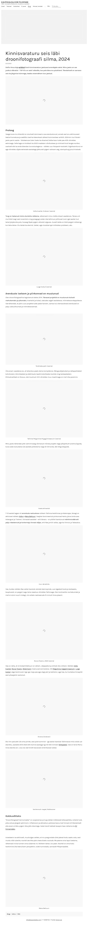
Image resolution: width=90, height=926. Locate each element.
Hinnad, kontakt (38, 6)
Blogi (29, 6)
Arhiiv (14, 914)
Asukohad (16, 6)
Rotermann (27, 669)
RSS (19, 914)
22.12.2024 (8, 63)
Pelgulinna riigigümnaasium (64, 669)
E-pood (23, 6)
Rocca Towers (17, 669)
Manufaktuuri (30, 516)
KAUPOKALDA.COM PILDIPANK (14, 2)
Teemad (8, 6)
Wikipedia (63, 745)
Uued (3, 6)
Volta (21, 516)
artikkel (22, 67)
